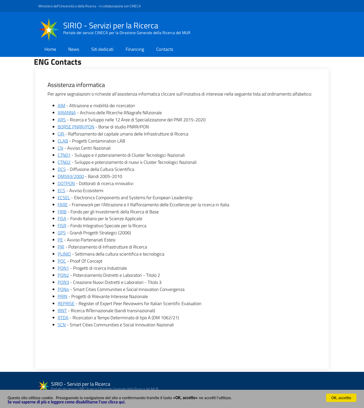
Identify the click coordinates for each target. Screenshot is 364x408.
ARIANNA (67, 112)
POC (62, 261)
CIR (61, 133)
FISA (62, 218)
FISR (62, 225)
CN (60, 148)
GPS (62, 232)
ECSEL (64, 197)
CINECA (135, 6)
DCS (62, 169)
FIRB (62, 211)
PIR (61, 246)
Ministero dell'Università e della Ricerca (67, 6)
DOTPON (66, 183)
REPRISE (66, 303)
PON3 (63, 282)
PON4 (63, 289)
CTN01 (64, 155)
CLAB (63, 141)
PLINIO (64, 254)
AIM (61, 105)
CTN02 (64, 162)
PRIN (62, 296)
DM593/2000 (71, 176)
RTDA (63, 317)
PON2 (63, 275)
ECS (61, 190)
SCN (62, 324)
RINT (62, 310)
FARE (63, 204)
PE (60, 239)
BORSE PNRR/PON (76, 126)
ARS (62, 119)
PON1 (63, 268)
